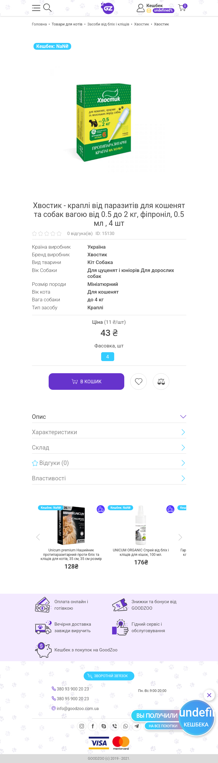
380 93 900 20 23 (70, 689)
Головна (39, 24)
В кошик (86, 381)
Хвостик (141, 24)
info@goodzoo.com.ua (75, 708)
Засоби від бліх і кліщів (108, 24)
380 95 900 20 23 (70, 698)
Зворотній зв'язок (107, 676)
